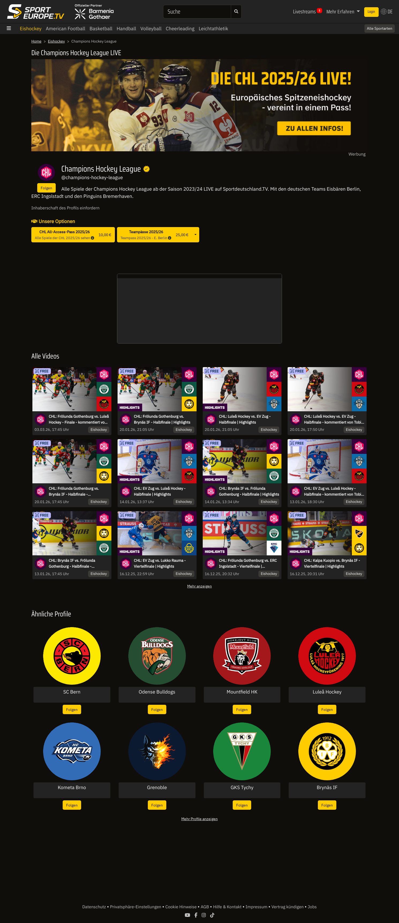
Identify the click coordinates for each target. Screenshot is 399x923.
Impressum (257, 907)
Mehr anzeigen (199, 586)
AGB (205, 907)
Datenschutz (94, 907)
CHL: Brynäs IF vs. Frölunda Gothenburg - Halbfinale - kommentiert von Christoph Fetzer (77, 563)
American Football (65, 28)
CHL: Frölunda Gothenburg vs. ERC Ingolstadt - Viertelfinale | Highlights (248, 563)
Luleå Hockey (327, 692)
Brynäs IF (327, 787)
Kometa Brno (72, 787)
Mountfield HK (242, 692)
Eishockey (31, 28)
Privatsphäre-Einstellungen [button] (136, 907)
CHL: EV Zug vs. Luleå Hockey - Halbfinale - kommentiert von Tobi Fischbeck (332, 491)
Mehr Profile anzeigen (199, 818)
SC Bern (71, 692)
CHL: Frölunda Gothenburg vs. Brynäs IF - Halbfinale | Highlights (162, 419)
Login (371, 12)
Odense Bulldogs (157, 692)
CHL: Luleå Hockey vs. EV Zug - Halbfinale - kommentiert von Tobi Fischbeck (332, 419)
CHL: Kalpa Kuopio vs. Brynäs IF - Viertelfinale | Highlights (332, 563)
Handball (126, 28)
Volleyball (150, 28)
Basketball (100, 28)
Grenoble (157, 787)
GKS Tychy (242, 787)
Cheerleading (180, 28)
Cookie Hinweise (181, 907)
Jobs (312, 907)
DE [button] (387, 11)
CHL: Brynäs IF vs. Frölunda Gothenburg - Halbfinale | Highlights (249, 491)
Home (36, 41)
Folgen (46, 187)
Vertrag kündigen (288, 907)
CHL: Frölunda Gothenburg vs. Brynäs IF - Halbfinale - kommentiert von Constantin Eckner (79, 491)
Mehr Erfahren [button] (340, 11)
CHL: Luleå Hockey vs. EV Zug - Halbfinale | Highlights (245, 419)
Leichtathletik (213, 28)
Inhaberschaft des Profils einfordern (65, 208)
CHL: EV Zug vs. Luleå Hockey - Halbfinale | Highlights (160, 491)
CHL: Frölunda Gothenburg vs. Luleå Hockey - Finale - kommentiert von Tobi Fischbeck (79, 419)
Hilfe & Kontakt (228, 907)
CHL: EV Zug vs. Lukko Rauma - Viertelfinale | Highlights (160, 563)
